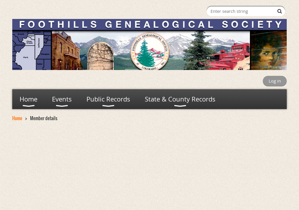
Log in (275, 81)
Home (17, 118)
